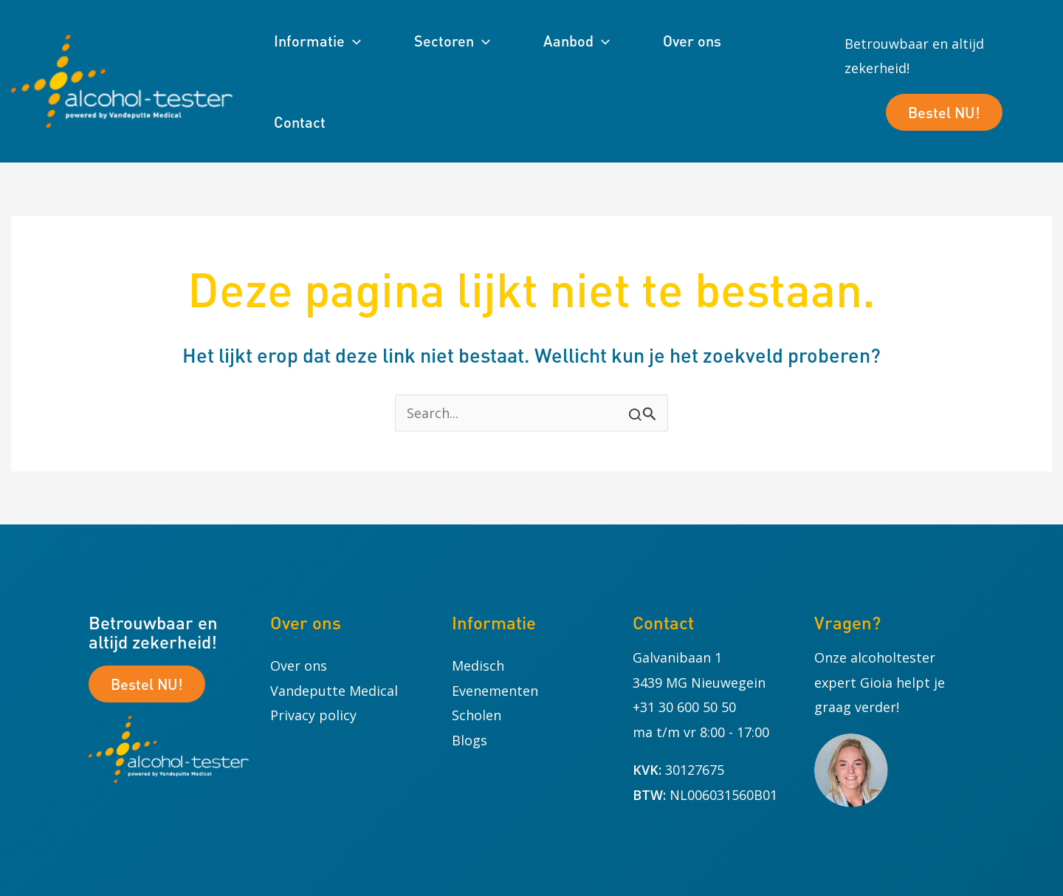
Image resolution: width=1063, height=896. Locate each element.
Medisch (478, 665)
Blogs (469, 740)
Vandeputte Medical (334, 691)
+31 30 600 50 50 (684, 707)
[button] (353, 40)
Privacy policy (313, 715)
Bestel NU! (944, 112)
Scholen (476, 715)
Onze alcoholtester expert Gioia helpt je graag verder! (879, 682)
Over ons (298, 665)
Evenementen (495, 691)
